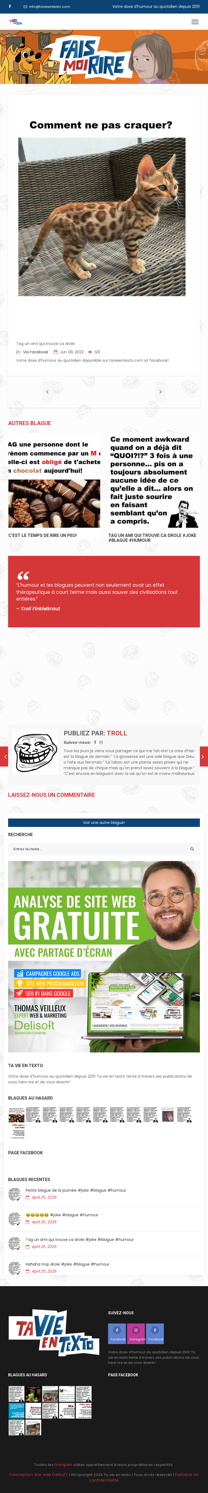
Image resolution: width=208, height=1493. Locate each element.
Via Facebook (35, 352)
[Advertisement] (104, 676)
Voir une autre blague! (104, 822)
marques (63, 1464)
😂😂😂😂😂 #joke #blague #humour (62, 1215)
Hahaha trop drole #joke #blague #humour (67, 1264)
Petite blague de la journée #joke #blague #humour (76, 1190)
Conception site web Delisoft (39, 1474)
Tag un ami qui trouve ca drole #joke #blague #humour (80, 1239)
